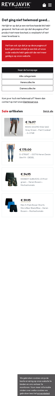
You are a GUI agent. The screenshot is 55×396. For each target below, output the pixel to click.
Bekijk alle (48, 111)
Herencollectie (27, 82)
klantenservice (30, 101)
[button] (49, 5)
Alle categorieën (27, 76)
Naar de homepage (27, 70)
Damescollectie (27, 88)
